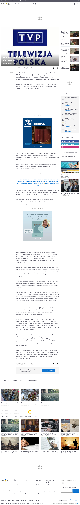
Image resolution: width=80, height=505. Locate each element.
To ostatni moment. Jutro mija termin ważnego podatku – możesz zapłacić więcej (49, 453)
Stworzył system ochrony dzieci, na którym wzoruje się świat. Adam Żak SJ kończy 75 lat (65, 51)
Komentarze (24, 4)
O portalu (2, 503)
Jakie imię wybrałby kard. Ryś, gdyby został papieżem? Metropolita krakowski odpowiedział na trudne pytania (64, 35)
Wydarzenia (16, 4)
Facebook (61, 483)
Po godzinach (40, 480)
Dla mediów (24, 503)
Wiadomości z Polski (10, 63)
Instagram (78, 0)
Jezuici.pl (3, 500)
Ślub (15, 493)
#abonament (23, 380)
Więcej (34, 4)
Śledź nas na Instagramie (69, 147)
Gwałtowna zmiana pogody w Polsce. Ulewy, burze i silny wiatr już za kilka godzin (49, 404)
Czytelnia (28, 485)
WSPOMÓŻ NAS (74, 500)
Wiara (29, 4)
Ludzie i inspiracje (51, 491)
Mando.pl (23, 500)
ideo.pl (78, 503)
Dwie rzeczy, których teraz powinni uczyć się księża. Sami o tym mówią (65, 42)
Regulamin (7, 503)
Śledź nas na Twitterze (68, 144)
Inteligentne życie (50, 481)
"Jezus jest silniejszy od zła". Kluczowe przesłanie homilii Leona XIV (71, 109)
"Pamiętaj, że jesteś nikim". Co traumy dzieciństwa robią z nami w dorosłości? (65, 68)
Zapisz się (76, 491)
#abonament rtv (32, 380)
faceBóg (25, 0)
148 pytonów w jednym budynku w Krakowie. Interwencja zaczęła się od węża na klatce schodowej (69, 434)
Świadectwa (27, 491)
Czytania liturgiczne (41, 490)
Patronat (41, 503)
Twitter (76, 0)
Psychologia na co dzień (41, 491)
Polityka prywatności (13, 503)
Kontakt (19, 503)
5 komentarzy (68, 100)
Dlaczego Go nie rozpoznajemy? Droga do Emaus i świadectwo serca (71, 125)
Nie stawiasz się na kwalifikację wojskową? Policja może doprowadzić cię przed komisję (9, 404)
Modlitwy (38, 493)
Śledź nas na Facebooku (68, 141)
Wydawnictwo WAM (13, 500)
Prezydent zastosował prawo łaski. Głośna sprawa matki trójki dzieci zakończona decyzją (29, 434)
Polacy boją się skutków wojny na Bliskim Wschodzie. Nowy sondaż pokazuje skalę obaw (68, 453)
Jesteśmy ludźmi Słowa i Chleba (70, 129)
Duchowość (27, 490)
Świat (4, 63)
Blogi (21, 0)
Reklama (28, 503)
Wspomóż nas (48, 370)
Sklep (30, 0)
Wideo (48, 485)
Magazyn (7, 0)
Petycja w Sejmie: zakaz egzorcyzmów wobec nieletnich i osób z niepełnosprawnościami (29, 453)
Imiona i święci (28, 493)
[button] (74, 4)
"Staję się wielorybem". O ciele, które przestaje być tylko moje (64, 59)
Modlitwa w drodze (14, 0)
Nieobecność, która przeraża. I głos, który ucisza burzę (70, 120)
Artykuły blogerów (17, 491)
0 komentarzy (68, 105)
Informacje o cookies (35, 503)
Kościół (22, 453)
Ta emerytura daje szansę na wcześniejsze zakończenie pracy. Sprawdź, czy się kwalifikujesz (48, 434)
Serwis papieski (17, 490)
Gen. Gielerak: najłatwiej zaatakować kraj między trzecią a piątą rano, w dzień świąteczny (9, 453)
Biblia (2, 0)
